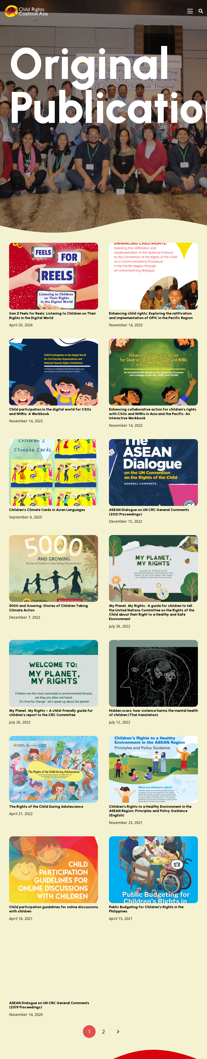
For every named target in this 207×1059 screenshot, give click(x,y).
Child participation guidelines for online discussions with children (53, 909)
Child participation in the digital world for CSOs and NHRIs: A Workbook (50, 411)
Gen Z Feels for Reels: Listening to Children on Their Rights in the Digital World (52, 315)
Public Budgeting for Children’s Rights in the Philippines (146, 909)
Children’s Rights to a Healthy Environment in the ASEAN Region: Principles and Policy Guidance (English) (150, 810)
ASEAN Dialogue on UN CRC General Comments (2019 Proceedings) (49, 1005)
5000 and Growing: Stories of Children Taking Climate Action (48, 607)
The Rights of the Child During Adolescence (46, 806)
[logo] (27, 11)
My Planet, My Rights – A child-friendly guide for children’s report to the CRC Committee (51, 712)
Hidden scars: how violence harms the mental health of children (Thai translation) (153, 712)
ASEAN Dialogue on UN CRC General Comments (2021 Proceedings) (149, 512)
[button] (190, 11)
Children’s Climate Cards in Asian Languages (47, 510)
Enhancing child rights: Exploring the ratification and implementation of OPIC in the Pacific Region (151, 315)
